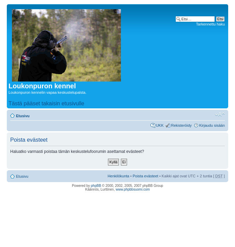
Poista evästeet (145, 176)
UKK (160, 125)
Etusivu (23, 116)
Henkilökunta (118, 176)
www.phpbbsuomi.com (133, 189)
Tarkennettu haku (210, 24)
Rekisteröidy (181, 125)
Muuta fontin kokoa (220, 114)
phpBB (96, 186)
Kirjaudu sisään (212, 125)
